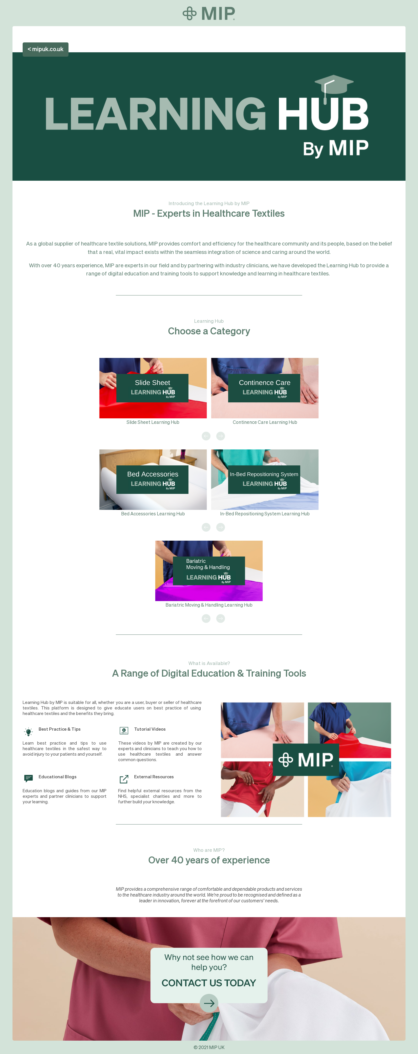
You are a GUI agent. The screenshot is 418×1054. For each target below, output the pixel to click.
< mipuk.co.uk (46, 49)
